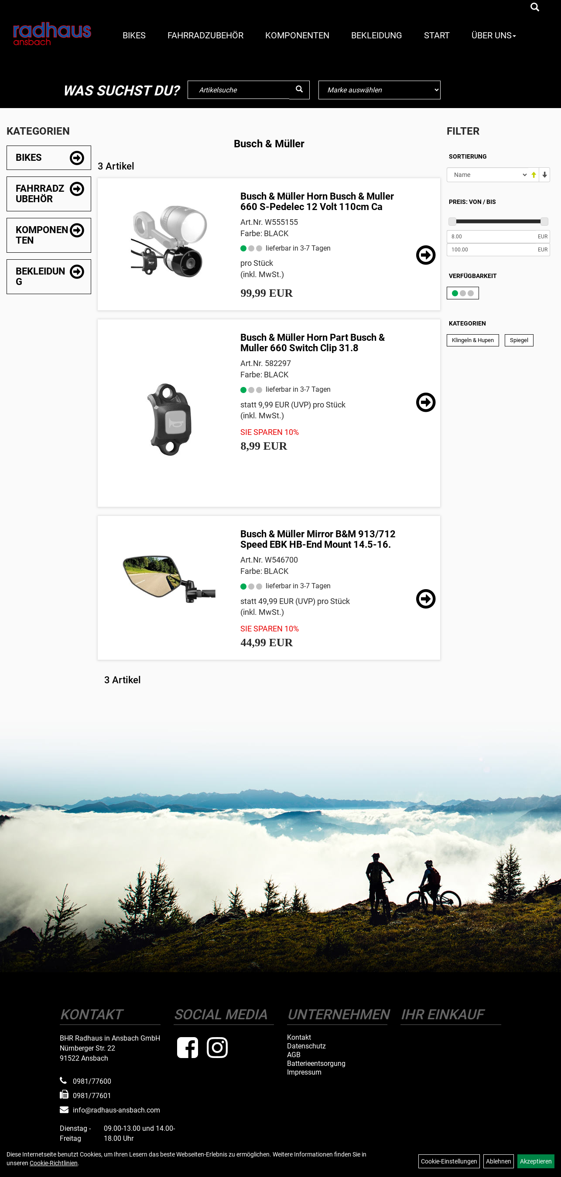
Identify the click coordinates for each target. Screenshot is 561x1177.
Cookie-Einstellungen (449, 1161)
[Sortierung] (487, 174)
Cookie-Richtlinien (54, 1163)
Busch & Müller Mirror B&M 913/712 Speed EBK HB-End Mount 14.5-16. (318, 539)
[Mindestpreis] (491, 236)
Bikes (134, 35)
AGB (294, 1055)
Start (437, 35)
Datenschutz (306, 1046)
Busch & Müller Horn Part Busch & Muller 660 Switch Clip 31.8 (312, 342)
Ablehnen (498, 1161)
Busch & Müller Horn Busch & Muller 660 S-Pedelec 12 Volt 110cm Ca (317, 201)
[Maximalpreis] (491, 249)
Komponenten (297, 35)
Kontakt (299, 1037)
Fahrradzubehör (205, 35)
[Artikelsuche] (534, 8)
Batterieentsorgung (316, 1064)
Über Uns (494, 35)
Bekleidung (376, 35)
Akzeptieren (536, 1161)
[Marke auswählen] (379, 90)
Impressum (304, 1072)
